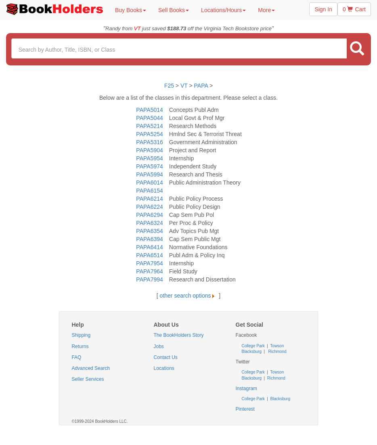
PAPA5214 (149, 126)
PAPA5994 (149, 174)
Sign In (323, 9)
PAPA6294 (149, 215)
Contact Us (165, 357)
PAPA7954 (149, 263)
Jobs (158, 346)
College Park (254, 346)
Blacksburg (252, 351)
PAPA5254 (149, 134)
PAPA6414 (149, 247)
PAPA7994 (149, 279)
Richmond (277, 351)
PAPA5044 (149, 118)
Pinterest (245, 409)
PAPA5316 (149, 142)
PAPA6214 (149, 198)
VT (184, 85)
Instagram (246, 388)
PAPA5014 (149, 110)
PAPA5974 (149, 166)
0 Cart (354, 9)
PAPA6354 (149, 231)
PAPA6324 (149, 223)
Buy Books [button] (130, 10)
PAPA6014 (149, 182)
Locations (163, 368)
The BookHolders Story (178, 335)
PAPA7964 (149, 271)
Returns (79, 346)
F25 (169, 85)
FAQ (76, 357)
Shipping (80, 335)
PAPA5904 (149, 150)
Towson (276, 346)
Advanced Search (90, 368)
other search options (188, 295)
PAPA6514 (149, 255)
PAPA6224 (149, 207)
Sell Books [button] (173, 10)
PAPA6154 (149, 190)
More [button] (266, 10)
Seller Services (87, 379)
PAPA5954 (149, 158)
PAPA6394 (149, 239)
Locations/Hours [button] (223, 10)
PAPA (201, 85)
